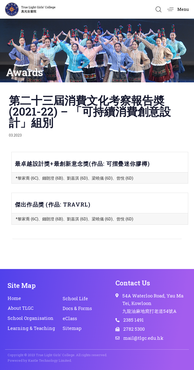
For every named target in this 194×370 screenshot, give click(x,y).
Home (14, 298)
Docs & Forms (77, 308)
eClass (70, 318)
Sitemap (72, 328)
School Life (75, 298)
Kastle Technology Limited (49, 360)
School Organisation (31, 318)
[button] (158, 9)
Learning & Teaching (31, 328)
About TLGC (21, 308)
